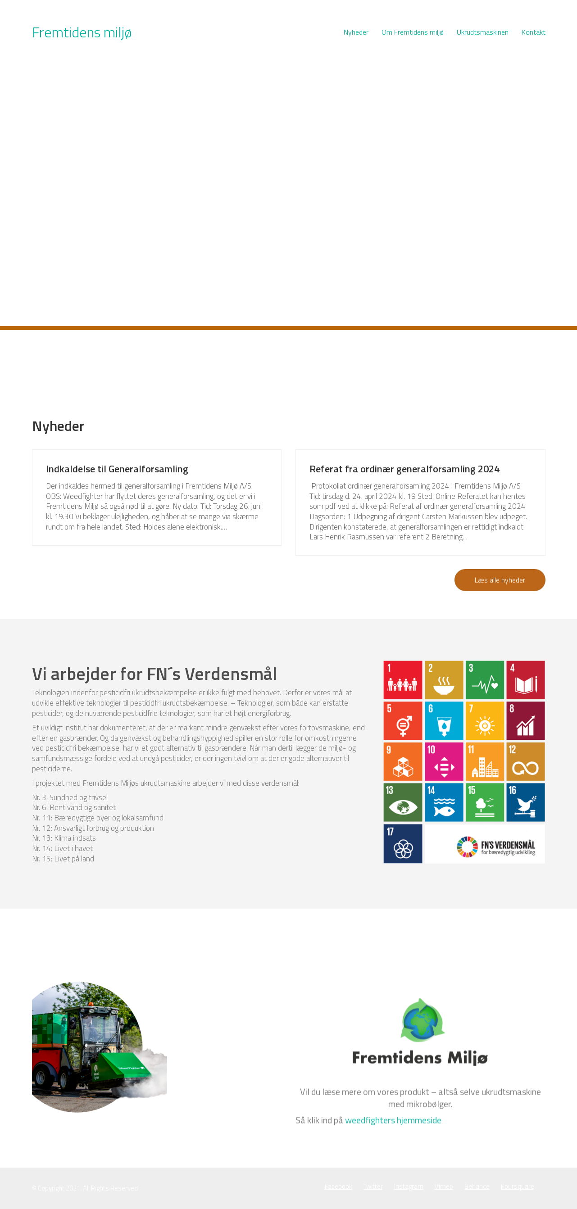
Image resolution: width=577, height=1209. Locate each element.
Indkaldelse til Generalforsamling (117, 468)
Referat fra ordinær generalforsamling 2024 (404, 468)
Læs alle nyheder (500, 580)
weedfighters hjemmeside (393, 1175)
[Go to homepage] (82, 32)
